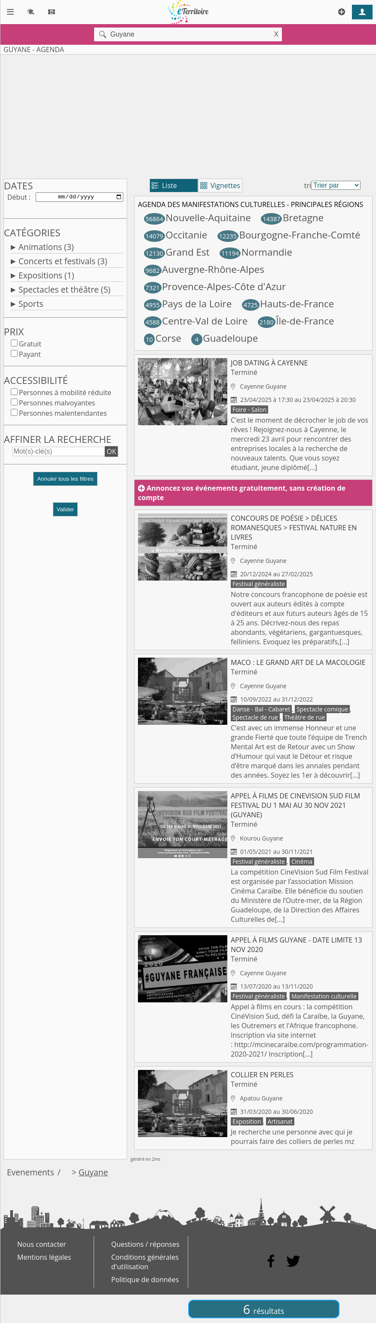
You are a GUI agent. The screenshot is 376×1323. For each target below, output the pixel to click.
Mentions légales (44, 1257)
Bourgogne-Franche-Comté (289, 234)
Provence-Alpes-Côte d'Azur (215, 286)
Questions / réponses (145, 1244)
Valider (65, 511)
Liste (164, 185)
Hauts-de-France (288, 303)
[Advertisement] (169, 115)
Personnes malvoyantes (57, 404)
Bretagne (292, 217)
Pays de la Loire (188, 303)
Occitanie (176, 234)
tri (307, 185)
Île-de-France (296, 321)
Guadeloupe (224, 338)
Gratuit (30, 345)
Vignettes (220, 185)
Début (17, 197)
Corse (162, 338)
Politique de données (145, 1279)
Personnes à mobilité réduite (65, 394)
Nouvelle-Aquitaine (197, 217)
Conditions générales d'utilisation (145, 1261)
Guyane (93, 1172)
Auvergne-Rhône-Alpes (204, 269)
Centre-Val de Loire (196, 321)
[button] (65, 484)
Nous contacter (41, 1244)
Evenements (30, 1172)
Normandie (256, 252)
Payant (30, 356)
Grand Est (177, 252)
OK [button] (111, 453)
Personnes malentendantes (63, 415)
